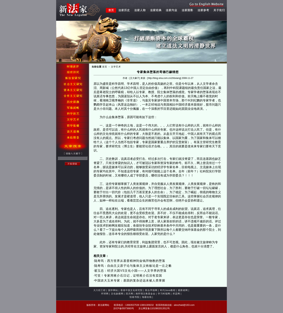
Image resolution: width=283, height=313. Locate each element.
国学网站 (113, 290)
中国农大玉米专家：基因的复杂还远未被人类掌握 (129, 280)
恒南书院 (134, 297)
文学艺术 (116, 66)
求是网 (176, 293)
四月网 (129, 293)
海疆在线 (147, 297)
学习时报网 (164, 293)
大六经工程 (99, 290)
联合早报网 (151, 290)
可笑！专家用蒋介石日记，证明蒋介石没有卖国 (128, 275)
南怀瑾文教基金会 (145, 293)
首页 (104, 66)
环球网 (104, 293)
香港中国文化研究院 (131, 290)
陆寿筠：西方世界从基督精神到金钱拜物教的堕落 (129, 260)
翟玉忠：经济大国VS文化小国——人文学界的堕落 (130, 270)
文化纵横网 (117, 293)
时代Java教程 (167, 290)
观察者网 (183, 290)
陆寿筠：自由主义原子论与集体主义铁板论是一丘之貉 (133, 265)
